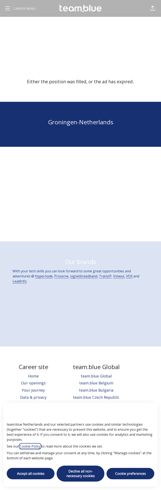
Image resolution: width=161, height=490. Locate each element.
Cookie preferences (130, 473)
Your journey (33, 390)
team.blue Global (96, 376)
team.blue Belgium (96, 382)
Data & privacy (33, 397)
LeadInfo (20, 281)
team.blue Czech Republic (96, 397)
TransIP (105, 276)
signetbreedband (83, 276)
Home (33, 376)
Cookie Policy (30, 446)
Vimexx (118, 276)
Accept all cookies (30, 473)
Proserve (61, 276)
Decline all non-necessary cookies (80, 473)
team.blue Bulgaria (96, 390)
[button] (152, 8)
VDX (129, 276)
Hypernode (44, 276)
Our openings (33, 382)
